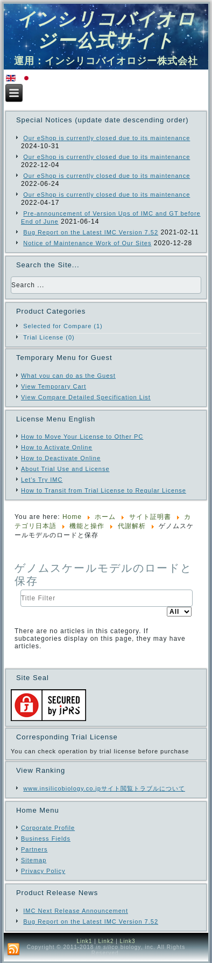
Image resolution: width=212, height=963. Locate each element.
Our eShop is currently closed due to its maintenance (106, 138)
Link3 (128, 941)
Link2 (106, 941)
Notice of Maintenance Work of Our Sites (87, 243)
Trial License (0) (48, 337)
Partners (34, 849)
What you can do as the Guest (68, 375)
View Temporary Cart (53, 386)
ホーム (105, 517)
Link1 (84, 941)
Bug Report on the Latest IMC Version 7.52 (90, 232)
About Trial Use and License (65, 469)
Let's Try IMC (41, 479)
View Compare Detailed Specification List (86, 397)
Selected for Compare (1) (63, 326)
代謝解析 (132, 526)
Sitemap (33, 860)
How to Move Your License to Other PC (82, 436)
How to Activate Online (57, 447)
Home (72, 517)
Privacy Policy (43, 871)
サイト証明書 (150, 517)
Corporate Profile (48, 828)
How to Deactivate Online (61, 458)
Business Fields (45, 838)
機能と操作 (86, 526)
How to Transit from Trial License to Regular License (103, 490)
